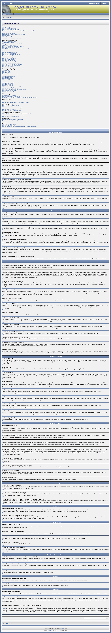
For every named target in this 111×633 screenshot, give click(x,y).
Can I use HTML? (6, 71)
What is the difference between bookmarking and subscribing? (16, 113)
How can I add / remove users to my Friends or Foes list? (15, 102)
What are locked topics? (7, 78)
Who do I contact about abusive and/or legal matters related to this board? (19, 126)
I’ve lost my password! (7, 32)
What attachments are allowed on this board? (12, 119)
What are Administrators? (8, 83)
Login (4, 14)
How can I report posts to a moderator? (11, 63)
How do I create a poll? (7, 55)
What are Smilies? (6, 72)
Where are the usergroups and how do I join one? (13, 87)
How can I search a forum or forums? (10, 105)
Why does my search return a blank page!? (12, 108)
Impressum (104, 3)
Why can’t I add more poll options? (10, 57)
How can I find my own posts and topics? (11, 110)
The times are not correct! (8, 42)
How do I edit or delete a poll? (9, 58)
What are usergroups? (7, 85)
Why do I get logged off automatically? (11, 29)
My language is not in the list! (9, 45)
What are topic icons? (7, 79)
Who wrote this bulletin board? (9, 124)
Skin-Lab (62, 628)
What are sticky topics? (7, 77)
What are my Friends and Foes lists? (10, 101)
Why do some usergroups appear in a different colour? (14, 89)
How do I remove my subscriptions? (10, 116)
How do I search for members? (9, 109)
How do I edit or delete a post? (9, 53)
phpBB (50, 630)
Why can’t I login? (6, 27)
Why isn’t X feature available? (9, 125)
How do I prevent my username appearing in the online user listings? (18, 30)
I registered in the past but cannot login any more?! (14, 34)
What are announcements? (8, 76)
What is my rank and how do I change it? (11, 47)
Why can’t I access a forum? (8, 59)
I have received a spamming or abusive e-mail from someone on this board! (19, 97)
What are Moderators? (7, 84)
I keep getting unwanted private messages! (12, 96)
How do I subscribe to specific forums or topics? (13, 115)
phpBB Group (43, 593)
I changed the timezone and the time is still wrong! (13, 44)
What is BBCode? (6, 70)
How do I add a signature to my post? (11, 54)
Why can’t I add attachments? (9, 60)
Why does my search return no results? (11, 106)
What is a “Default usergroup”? (9, 90)
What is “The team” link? (8, 91)
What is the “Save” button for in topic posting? (12, 64)
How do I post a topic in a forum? (10, 52)
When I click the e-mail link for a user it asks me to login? (15, 48)
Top (3, 138)
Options (9, 14)
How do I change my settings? (9, 41)
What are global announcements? (10, 75)
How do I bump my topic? (8, 66)
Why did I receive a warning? (9, 62)
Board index (9, 17)
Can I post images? (6, 73)
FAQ (11, 3)
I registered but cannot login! (8, 33)
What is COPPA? (6, 35)
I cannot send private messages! (9, 95)
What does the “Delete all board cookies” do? (12, 38)
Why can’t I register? (7, 37)
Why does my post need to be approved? (11, 65)
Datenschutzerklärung (94, 3)
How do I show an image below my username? (13, 46)
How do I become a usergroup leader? (11, 88)
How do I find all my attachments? (10, 120)
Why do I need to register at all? (9, 28)
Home (5, 3)
